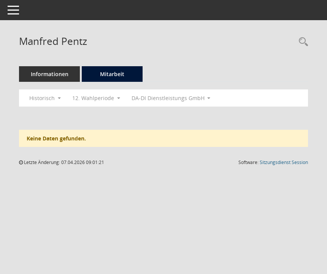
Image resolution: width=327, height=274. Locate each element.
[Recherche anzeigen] (301, 42)
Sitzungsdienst (284, 162)
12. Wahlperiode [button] (96, 98)
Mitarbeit (112, 74)
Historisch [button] (45, 98)
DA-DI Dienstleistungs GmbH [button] (171, 98)
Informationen (49, 74)
